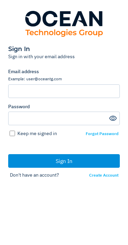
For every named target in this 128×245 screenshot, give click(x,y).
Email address (64, 75)
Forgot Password (102, 133)
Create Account (103, 175)
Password (19, 106)
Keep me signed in (37, 133)
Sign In (64, 161)
